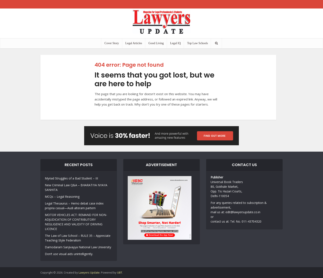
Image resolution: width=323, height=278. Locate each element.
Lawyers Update (89, 272)
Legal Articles (133, 43)
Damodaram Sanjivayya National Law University (78, 247)
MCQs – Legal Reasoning (62, 197)
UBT (119, 272)
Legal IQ (175, 43)
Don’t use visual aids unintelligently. (69, 254)
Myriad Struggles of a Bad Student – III (71, 178)
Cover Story (112, 43)
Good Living (156, 43)
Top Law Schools (197, 43)
